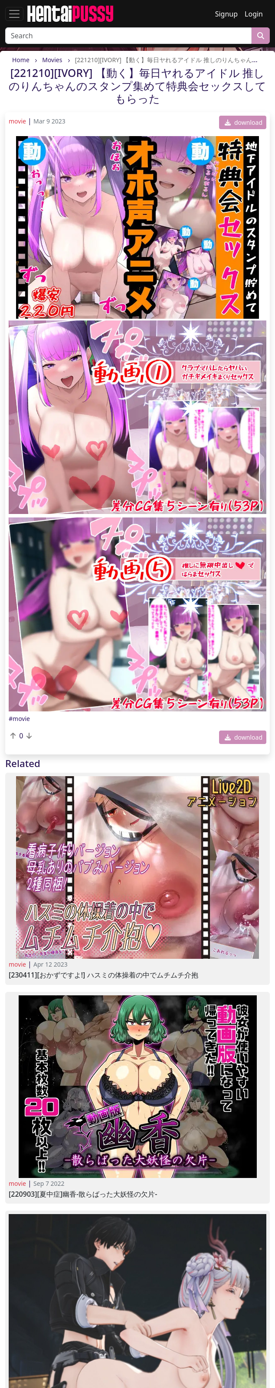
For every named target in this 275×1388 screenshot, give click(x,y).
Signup (226, 14)
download (243, 122)
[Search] (128, 35)
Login (254, 14)
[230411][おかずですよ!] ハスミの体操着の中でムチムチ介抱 (103, 975)
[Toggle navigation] (14, 14)
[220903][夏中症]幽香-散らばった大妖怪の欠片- (83, 1194)
